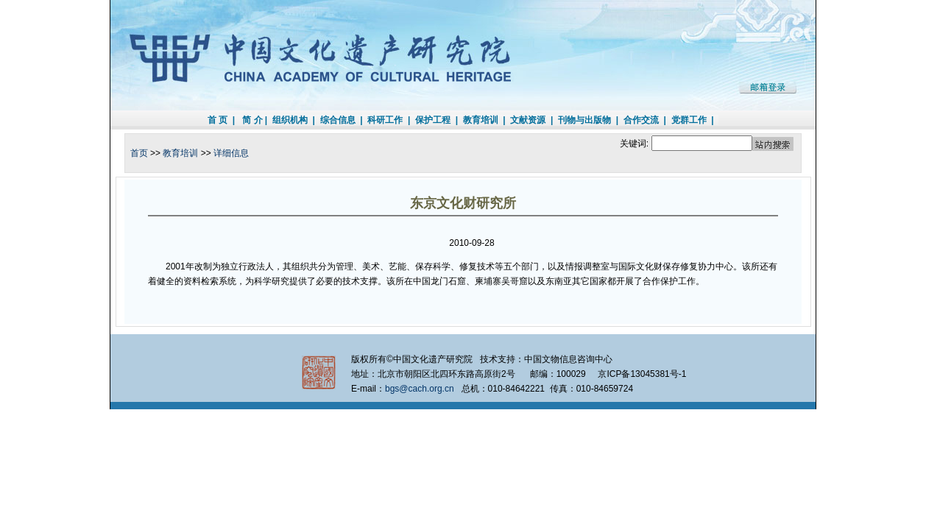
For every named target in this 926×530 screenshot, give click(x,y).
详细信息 (231, 153)
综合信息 (338, 120)
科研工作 (385, 120)
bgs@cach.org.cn (419, 389)
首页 (139, 153)
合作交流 (641, 120)
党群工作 (689, 120)
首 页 (217, 120)
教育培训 (480, 120)
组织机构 (290, 120)
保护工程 (432, 120)
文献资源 (527, 120)
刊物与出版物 (584, 120)
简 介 (252, 120)
